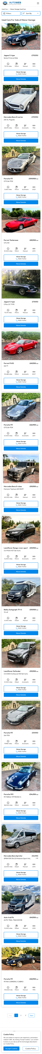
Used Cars (5, 9)
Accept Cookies (11, 1048)
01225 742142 (22, 74)
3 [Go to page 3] (25, 1015)
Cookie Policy (30, 1048)
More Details (21, 79)
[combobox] (31, 13)
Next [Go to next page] (31, 1015)
